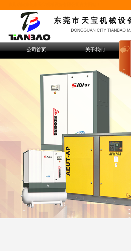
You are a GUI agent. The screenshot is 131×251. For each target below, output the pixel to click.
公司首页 (36, 49)
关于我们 (95, 49)
